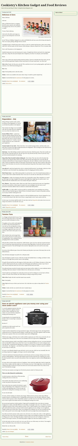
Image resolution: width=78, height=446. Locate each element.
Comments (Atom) (30, 442)
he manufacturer (18, 77)
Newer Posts (5, 436)
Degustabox (35, 200)
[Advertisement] (13, 99)
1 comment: (21, 294)
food (7, 83)
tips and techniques (10, 431)
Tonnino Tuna (7, 214)
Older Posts (48, 436)
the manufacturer (18, 290)
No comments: (22, 81)
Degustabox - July (9, 119)
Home (26, 436)
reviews (9, 83)
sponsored (13, 207)
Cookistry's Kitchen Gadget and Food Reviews (34, 5)
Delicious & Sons (8, 15)
